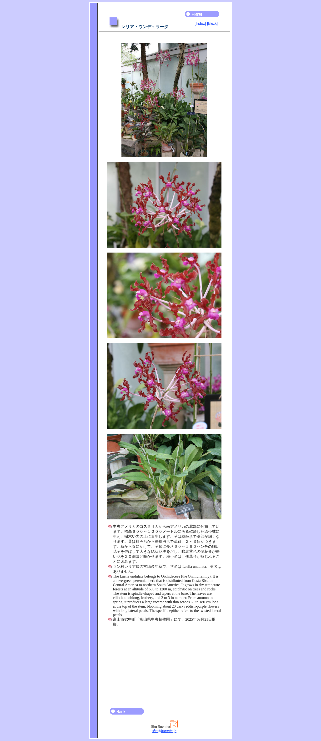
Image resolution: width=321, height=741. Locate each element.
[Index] (200, 23)
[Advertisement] (164, 665)
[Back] (212, 23)
